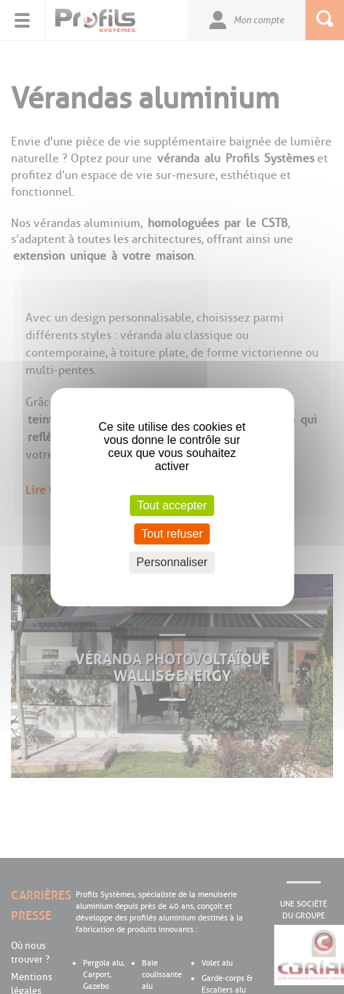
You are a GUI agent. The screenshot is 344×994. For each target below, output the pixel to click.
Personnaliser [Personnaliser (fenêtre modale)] (172, 563)
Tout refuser (171, 534)
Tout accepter (172, 505)
